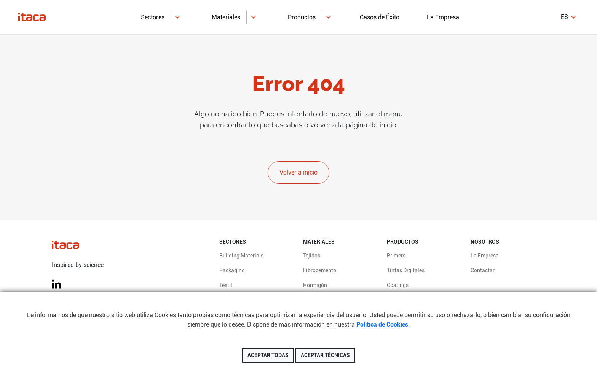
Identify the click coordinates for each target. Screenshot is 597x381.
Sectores (152, 17)
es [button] (564, 17)
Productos (302, 17)
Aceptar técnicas (325, 355)
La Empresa (443, 17)
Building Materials (241, 255)
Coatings (398, 285)
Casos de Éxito (379, 17)
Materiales (226, 17)
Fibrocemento (319, 270)
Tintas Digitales (406, 270)
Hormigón (315, 285)
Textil (225, 285)
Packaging (232, 270)
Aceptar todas (268, 355)
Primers (396, 255)
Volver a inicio (298, 172)
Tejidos (311, 255)
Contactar (483, 270)
